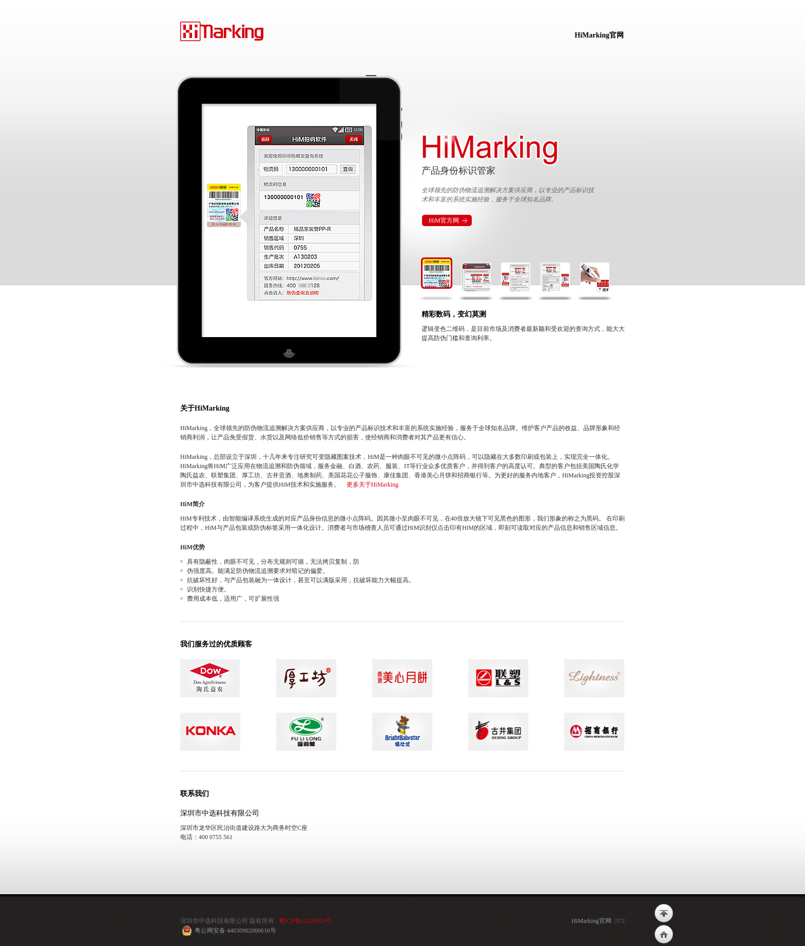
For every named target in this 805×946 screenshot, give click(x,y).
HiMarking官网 (599, 35)
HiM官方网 (444, 220)
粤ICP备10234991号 (305, 920)
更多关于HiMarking (372, 484)
